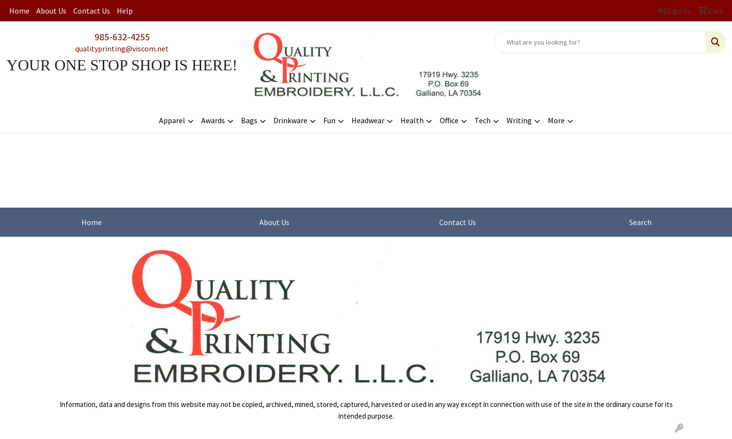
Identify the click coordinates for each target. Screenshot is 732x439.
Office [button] (449, 120)
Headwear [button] (367, 120)
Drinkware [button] (290, 120)
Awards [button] (213, 120)
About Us (51, 11)
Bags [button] (249, 120)
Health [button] (412, 120)
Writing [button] (519, 120)
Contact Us (91, 11)
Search (640, 222)
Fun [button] (329, 120)
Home (19, 11)
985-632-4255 (122, 37)
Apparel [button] (172, 120)
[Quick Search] (600, 42)
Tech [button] (483, 120)
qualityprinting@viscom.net (122, 48)
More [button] (556, 120)
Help (125, 11)
